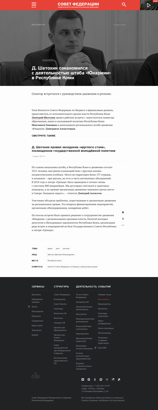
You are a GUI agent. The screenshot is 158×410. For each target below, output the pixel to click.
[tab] (123, 220)
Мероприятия (82, 333)
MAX (101, 379)
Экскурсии (36, 330)
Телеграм (107, 379)
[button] (34, 5)
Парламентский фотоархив (119, 379)
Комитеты (102, 308)
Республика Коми (54, 260)
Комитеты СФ (60, 313)
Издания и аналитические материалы (84, 366)
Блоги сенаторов (105, 328)
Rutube (113, 379)
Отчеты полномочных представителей (83, 356)
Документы (81, 314)
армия (50, 248)
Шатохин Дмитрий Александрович (61, 254)
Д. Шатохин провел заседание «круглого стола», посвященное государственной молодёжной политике (73, 149)
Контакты (36, 294)
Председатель (104, 304)
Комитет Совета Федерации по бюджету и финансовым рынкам (72, 267)
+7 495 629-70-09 (102, 385)
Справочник (37, 321)
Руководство (59, 299)
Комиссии (58, 318)
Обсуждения (37, 311)
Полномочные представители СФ (61, 361)
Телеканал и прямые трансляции (103, 340)
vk (82, 379)
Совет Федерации (62, 294)
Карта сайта (37, 325)
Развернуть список (123, 225)
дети (57, 248)
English (35, 335)
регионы (66, 248)
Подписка (36, 316)
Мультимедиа (104, 333)
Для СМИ (102, 347)
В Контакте (123, 212)
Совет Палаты (60, 304)
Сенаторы (58, 308)
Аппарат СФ (59, 322)
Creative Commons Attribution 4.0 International (102, 400)
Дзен (89, 379)
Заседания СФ (82, 302)
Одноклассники (123, 219)
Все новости (38, 25)
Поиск (34, 306)
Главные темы (104, 294)
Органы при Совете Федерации (59, 338)
